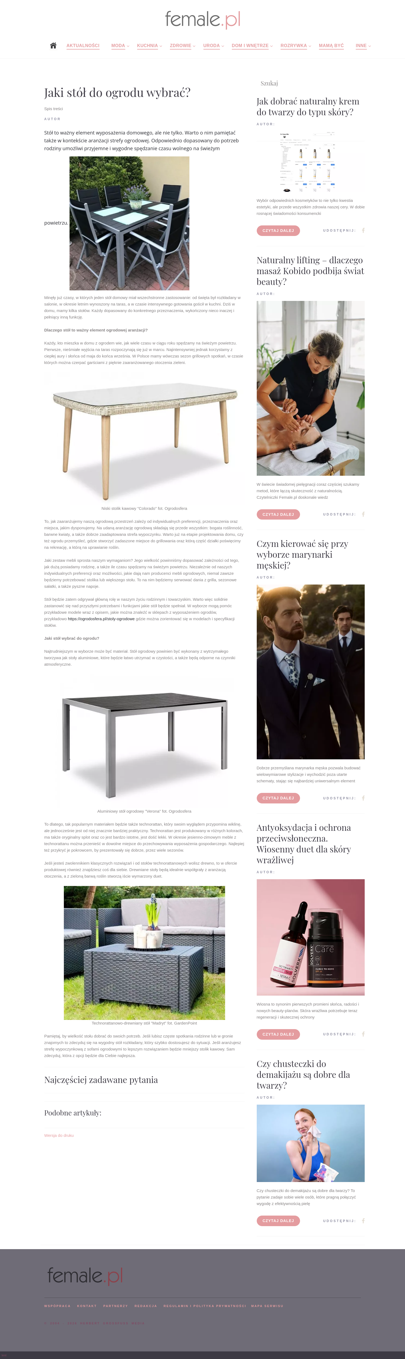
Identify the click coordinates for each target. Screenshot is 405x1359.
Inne (361, 45)
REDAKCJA (146, 1306)
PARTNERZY (115, 1306)
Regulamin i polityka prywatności (205, 1306)
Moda (118, 45)
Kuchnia (147, 45)
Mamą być (331, 45)
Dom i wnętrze (250, 45)
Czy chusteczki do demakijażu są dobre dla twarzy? (303, 1074)
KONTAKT (87, 1306)
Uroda (211, 45)
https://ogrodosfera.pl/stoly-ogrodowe (101, 618)
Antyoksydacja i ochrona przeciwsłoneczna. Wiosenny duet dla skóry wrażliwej (304, 843)
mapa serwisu (267, 1306)
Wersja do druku (59, 1135)
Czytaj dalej (278, 230)
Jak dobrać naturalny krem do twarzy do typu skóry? (308, 106)
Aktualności (83, 45)
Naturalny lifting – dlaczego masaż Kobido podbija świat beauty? (310, 270)
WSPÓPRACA (57, 1306)
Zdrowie (180, 45)
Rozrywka (294, 45)
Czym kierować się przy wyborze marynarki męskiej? (302, 554)
